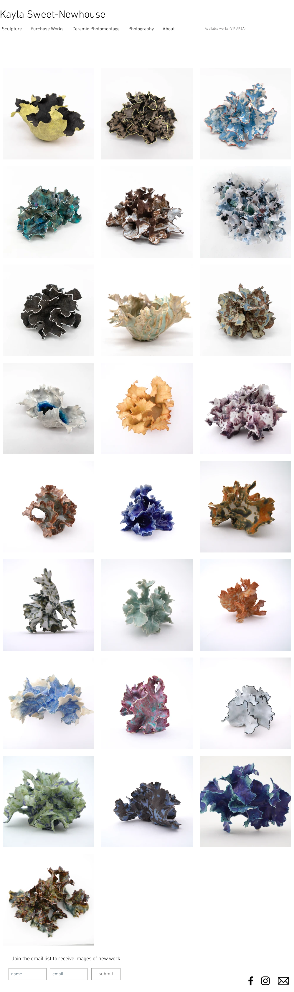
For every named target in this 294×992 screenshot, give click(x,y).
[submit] (105, 974)
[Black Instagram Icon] (265, 981)
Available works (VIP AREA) (225, 29)
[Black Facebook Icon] (251, 981)
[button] (47, 29)
